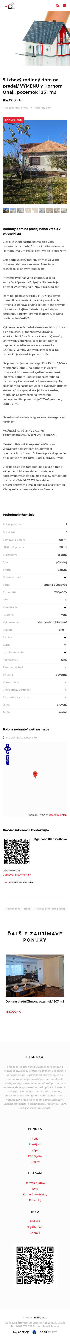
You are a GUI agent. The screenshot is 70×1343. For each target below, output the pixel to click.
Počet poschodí (13, 524)
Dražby (35, 1162)
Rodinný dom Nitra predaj (50, 908)
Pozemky (35, 1200)
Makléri (35, 1221)
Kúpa (35, 1150)
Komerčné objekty (35, 1194)
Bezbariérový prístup (16, 697)
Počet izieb (10, 532)
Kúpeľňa (8, 614)
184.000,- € (12, 100)
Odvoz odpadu (12, 577)
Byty (35, 1188)
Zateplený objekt (14, 667)
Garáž (6, 644)
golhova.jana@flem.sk (17, 874)
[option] (35, 988)
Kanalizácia (10, 607)
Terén (6, 712)
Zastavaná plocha (14, 539)
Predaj (35, 1138)
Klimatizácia (11, 682)
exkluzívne (13, 119)
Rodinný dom (43, 107)
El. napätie (9, 592)
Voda (6, 584)
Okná (6, 704)
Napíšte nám (35, 1227)
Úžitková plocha (13, 547)
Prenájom (35, 1144)
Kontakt (35, 1233)
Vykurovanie (11, 622)
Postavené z (10, 659)
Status (7, 569)
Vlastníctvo (10, 554)
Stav (5, 562)
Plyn (5, 599)
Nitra (27, 908)
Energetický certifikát (17, 689)
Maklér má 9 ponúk (19, 882)
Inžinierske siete (13, 652)
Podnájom (35, 1156)
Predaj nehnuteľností (16, 107)
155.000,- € (13, 1012)
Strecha (8, 674)
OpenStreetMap (58, 815)
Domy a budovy (35, 1183)
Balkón (7, 629)
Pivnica (7, 637)
